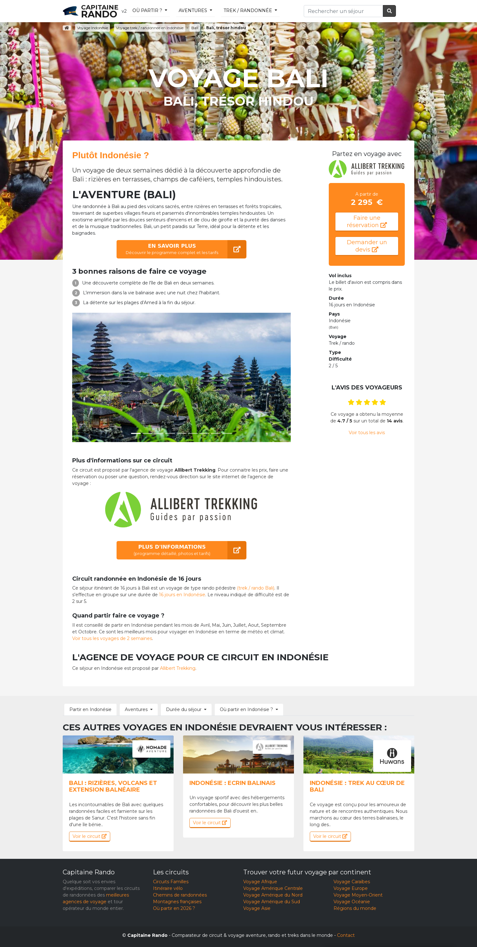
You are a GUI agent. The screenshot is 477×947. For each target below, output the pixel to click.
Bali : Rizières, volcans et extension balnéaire (113, 787)
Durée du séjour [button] (183, 709)
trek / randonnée (248, 10)
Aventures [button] (136, 709)
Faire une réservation (367, 221)
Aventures (193, 10)
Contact (346, 935)
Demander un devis (367, 245)
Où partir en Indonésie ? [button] (246, 709)
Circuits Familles (170, 882)
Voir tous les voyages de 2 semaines (112, 638)
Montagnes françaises (177, 902)
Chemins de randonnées (180, 895)
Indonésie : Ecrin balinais (232, 783)
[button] (88, 377)
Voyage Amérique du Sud (271, 902)
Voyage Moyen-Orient (358, 895)
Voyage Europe (351, 888)
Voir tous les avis (367, 432)
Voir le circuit (90, 836)
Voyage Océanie (352, 902)
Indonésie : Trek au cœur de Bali (357, 787)
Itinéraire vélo (168, 888)
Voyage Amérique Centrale (273, 888)
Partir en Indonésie (90, 709)
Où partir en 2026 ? (174, 908)
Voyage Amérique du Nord (272, 895)
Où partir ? (147, 10)
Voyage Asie (256, 908)
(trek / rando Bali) (255, 588)
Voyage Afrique (260, 882)
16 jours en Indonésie (182, 595)
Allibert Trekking (177, 668)
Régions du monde (355, 908)
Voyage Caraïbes (352, 882)
